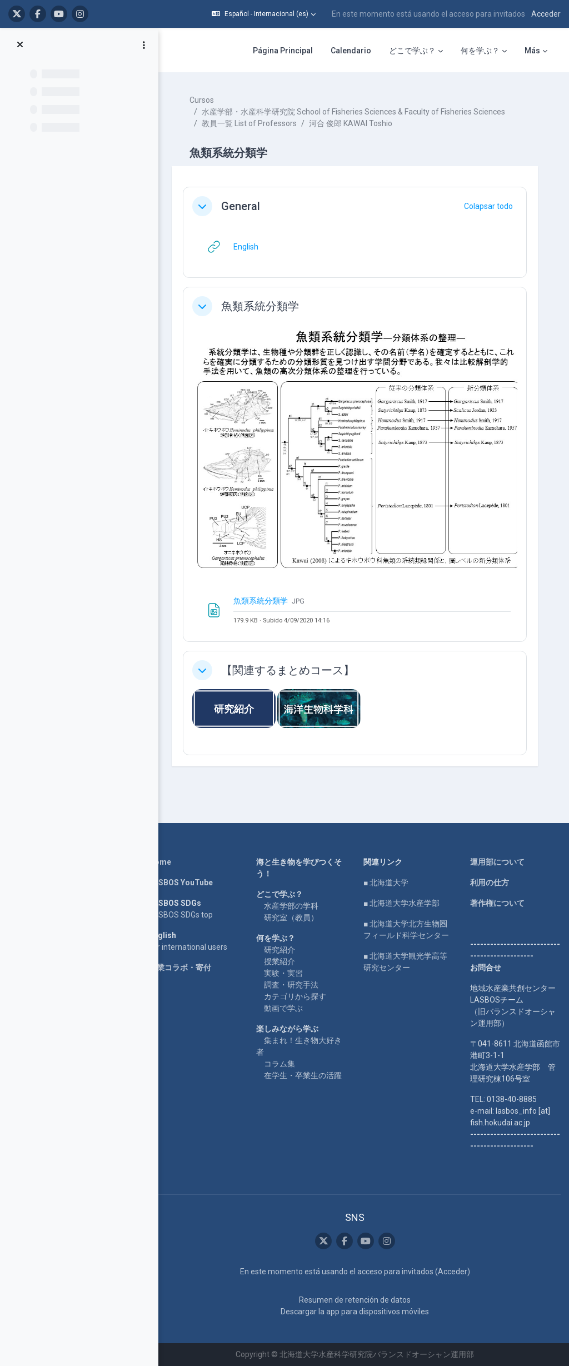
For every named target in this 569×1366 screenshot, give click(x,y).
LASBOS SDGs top (181, 914)
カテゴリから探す (295, 996)
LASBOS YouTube (181, 882)
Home (160, 862)
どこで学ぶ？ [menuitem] (412, 50)
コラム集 (279, 1063)
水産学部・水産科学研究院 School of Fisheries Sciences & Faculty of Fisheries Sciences (353, 111)
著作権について (497, 903)
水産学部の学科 (291, 905)
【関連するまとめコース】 (288, 670)
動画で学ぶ (283, 1008)
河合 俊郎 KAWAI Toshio (350, 123)
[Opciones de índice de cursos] (144, 45)
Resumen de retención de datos (355, 1299)
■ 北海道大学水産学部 (401, 903)
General (240, 206)
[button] (263, 13)
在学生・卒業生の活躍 (303, 1075)
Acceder (546, 13)
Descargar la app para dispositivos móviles (355, 1311)
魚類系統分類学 (260, 306)
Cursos (201, 100)
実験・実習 (283, 973)
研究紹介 (279, 949)
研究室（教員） (291, 917)
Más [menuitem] (532, 50)
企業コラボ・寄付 (180, 967)
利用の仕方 (489, 882)
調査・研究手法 (291, 984)
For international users (188, 947)
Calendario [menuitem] (351, 50)
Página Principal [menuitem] (283, 50)
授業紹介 (279, 961)
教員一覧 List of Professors (249, 123)
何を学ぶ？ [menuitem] (480, 50)
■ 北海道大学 (385, 882)
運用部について (497, 862)
